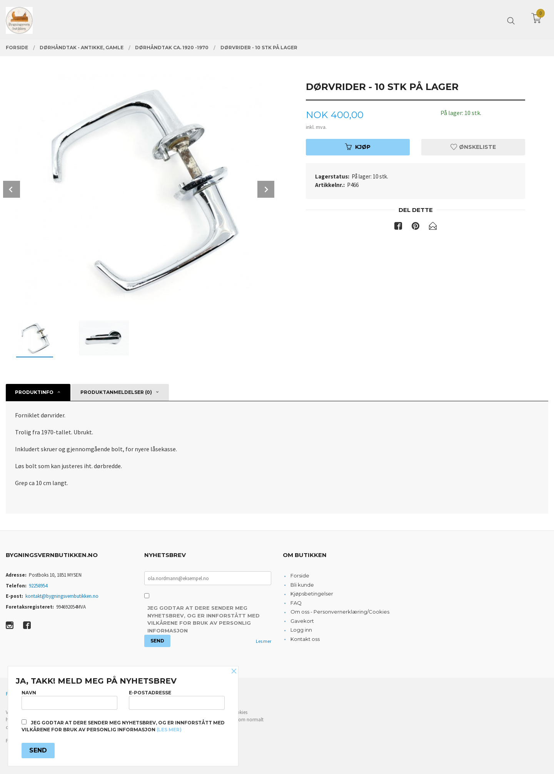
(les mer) (169, 729)
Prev (11, 189)
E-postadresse (177, 699)
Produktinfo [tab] (34, 392)
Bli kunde (302, 585)
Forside (299, 575)
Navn (69, 699)
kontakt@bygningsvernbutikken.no (61, 596)
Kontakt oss (305, 639)
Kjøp (357, 146)
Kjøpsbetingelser (311, 594)
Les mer (263, 641)
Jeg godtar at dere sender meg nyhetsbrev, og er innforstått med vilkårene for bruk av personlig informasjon (203, 619)
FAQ (296, 603)
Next (265, 189)
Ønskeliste (473, 146)
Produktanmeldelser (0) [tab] (116, 392)
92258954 (38, 585)
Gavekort (302, 621)
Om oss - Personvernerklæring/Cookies (339, 612)
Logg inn (301, 630)
